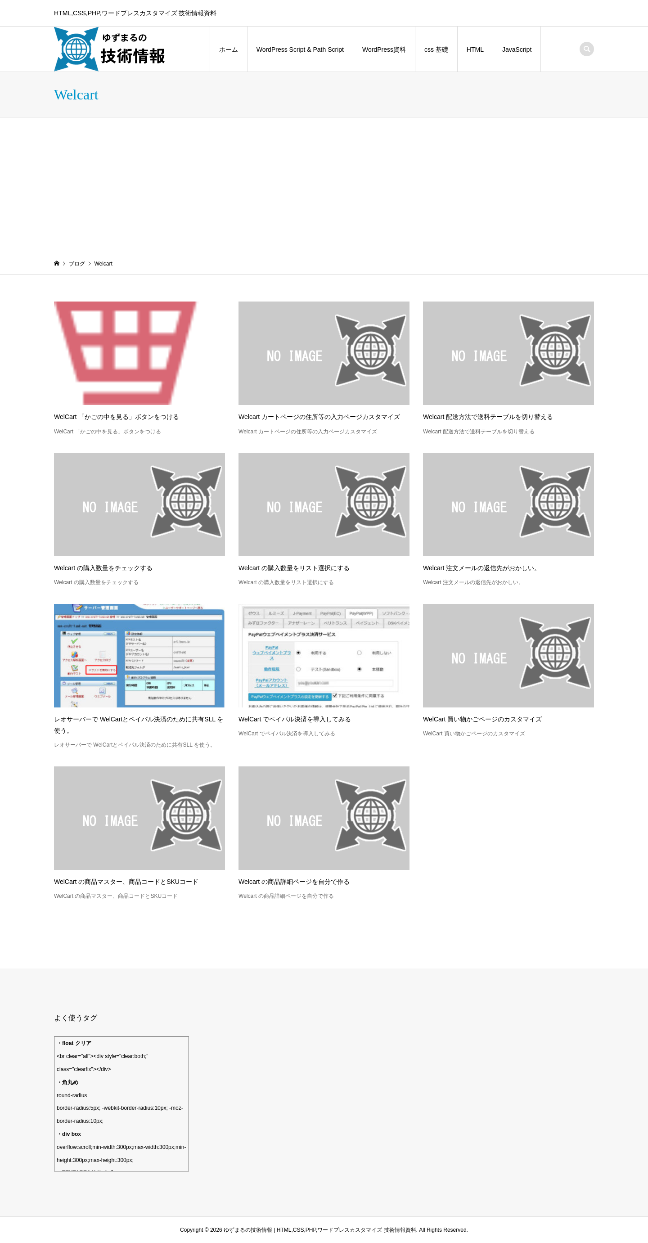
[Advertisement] (324, 185)
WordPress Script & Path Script (300, 49)
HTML (475, 49)
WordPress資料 (384, 49)
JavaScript (516, 49)
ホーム (228, 49)
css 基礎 (436, 49)
